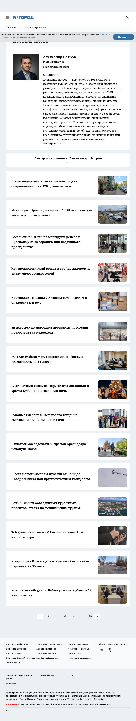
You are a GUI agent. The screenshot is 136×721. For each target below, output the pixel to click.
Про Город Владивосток (78, 657)
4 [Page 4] (65, 616)
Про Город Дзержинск (47, 657)
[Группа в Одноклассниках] (109, 649)
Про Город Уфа (74, 653)
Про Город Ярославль (77, 644)
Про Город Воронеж (16, 648)
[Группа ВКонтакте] (100, 649)
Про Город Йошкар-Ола (78, 648)
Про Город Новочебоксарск (50, 644)
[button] (97, 616)
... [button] (82, 616)
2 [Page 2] (48, 616)
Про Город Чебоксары (17, 644)
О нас (71, 675)
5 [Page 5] (73, 616)
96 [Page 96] (90, 616)
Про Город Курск (14, 653)
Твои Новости (13, 662)
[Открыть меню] (7, 17)
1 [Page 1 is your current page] (40, 616)
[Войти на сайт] (127, 17)
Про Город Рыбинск (46, 653)
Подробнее (99, 699)
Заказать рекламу (36, 27)
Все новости (12, 27)
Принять (123, 37)
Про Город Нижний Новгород (20, 657)
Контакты (11, 683)
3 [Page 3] (57, 616)
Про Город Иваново (46, 648)
